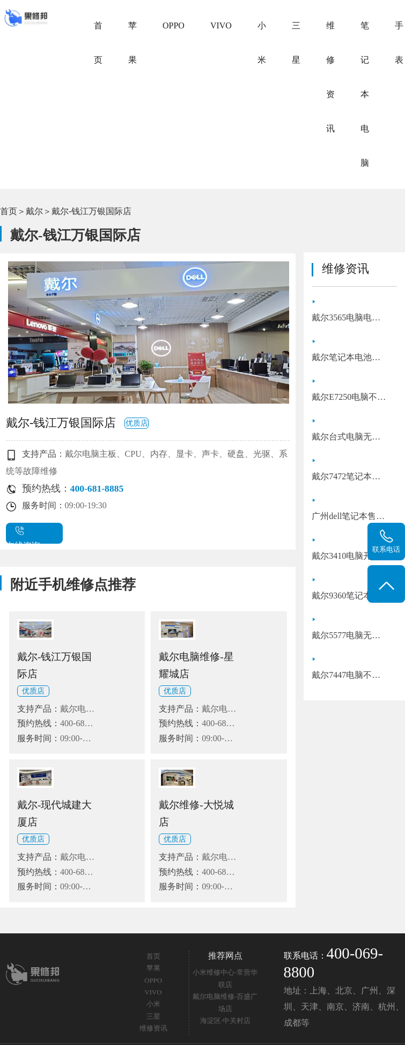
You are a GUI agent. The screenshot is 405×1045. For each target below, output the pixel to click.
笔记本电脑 (364, 94)
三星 (296, 42)
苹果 (132, 42)
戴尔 (34, 211)
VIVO (221, 25)
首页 (98, 42)
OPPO (174, 25)
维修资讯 (330, 77)
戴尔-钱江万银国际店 (91, 211)
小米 (261, 42)
